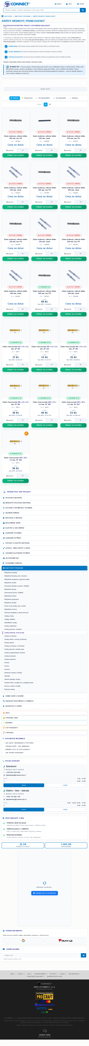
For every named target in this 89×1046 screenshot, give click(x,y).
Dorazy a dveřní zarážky (12, 686)
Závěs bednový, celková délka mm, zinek (44, 137)
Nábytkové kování (10, 596)
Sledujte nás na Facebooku (44, 893)
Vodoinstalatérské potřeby (17, 553)
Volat (24, 785)
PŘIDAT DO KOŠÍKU (15, 155)
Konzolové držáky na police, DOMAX (16, 586)
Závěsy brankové (10, 656)
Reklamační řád (73, 974)
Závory (6, 666)
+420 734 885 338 (13, 797)
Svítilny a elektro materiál (17, 543)
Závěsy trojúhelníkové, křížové (14, 653)
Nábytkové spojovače (11, 599)
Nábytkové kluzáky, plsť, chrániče (15, 576)
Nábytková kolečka (10, 573)
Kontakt (20, 974)
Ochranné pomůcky (13, 563)
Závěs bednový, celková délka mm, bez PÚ (15, 137)
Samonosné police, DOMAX (13, 593)
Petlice (6, 663)
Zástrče (7, 669)
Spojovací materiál (13, 498)
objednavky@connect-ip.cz (16, 775)
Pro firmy (53, 974)
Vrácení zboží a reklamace (35, 976)
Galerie (62, 974)
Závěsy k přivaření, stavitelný (14, 646)
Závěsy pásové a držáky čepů (14, 649)
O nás (28, 974)
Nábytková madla (10, 583)
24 (46, 104)
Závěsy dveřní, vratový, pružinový (15, 639)
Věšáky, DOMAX (9, 619)
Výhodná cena (11, 718)
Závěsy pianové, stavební (13, 629)
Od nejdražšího (61, 98)
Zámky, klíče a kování (14, 696)
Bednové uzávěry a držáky (13, 673)
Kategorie (8, 16)
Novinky (9, 723)
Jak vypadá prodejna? (14, 753)
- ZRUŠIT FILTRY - (45, 89)
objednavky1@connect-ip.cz (16, 799)
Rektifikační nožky (10, 623)
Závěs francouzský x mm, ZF (16, 348)
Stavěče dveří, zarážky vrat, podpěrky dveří (18, 683)
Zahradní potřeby (13, 538)
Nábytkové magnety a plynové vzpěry (16, 579)
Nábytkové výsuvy (10, 589)
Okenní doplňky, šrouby (12, 679)
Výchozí (15, 98)
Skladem (75, 98)
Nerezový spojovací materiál (18, 503)
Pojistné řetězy (9, 689)
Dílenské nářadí (12, 513)
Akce (7, 713)
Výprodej (9, 733)
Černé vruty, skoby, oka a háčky (15, 606)
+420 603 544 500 (13, 772)
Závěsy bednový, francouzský (44, 16)
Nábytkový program (22, 16)
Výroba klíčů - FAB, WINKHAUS (17, 746)
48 (50, 104)
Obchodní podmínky (40, 974)
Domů (12, 974)
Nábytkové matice (10, 609)
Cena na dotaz (16, 145)
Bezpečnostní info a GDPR (54, 976)
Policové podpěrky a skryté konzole (16, 613)
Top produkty (11, 728)
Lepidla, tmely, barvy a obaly (17, 548)
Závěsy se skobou (10, 636)
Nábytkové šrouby (10, 603)
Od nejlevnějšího (44, 98)
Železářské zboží (12, 523)
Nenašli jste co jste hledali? (17, 749)
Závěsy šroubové (10, 659)
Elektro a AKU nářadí (14, 528)
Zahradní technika (13, 533)
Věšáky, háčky (9, 616)
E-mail (65, 785)
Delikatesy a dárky (13, 706)
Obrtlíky (7, 676)
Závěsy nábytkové (10, 626)
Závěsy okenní (9, 643)
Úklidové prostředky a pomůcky (19, 701)
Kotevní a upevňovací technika (18, 508)
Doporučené (28, 98)
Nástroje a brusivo (13, 518)
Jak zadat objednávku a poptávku (19, 743)
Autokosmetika (12, 558)
